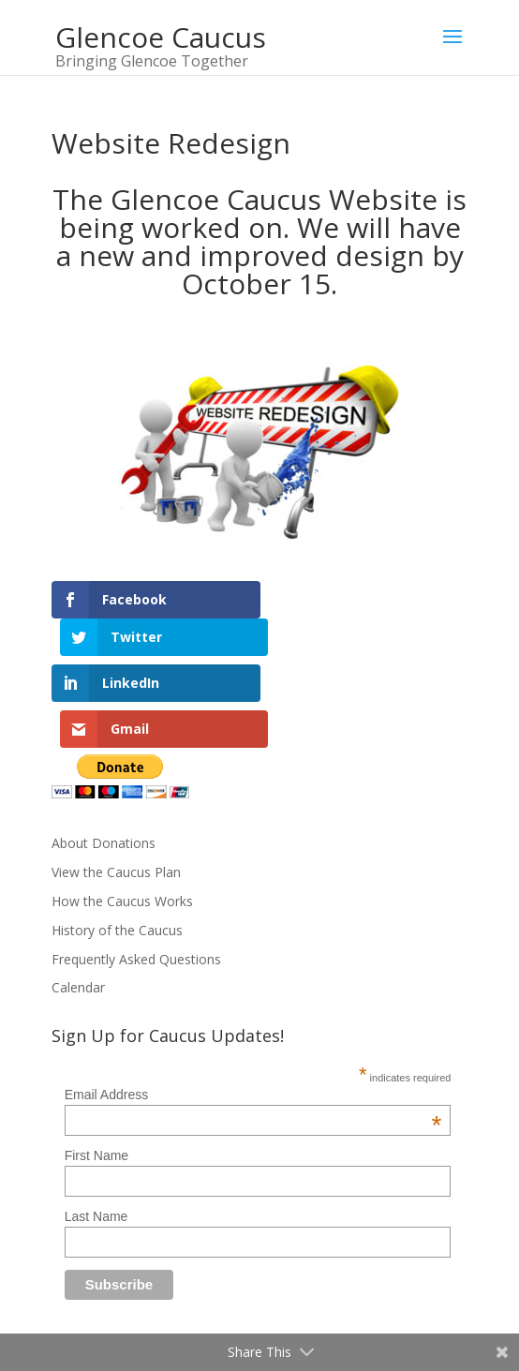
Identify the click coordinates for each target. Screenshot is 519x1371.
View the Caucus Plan (116, 788)
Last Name (96, 1132)
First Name (96, 1072)
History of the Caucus (117, 847)
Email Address (253, 1011)
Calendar (78, 904)
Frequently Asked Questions (136, 875)
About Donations (104, 759)
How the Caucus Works (122, 818)
